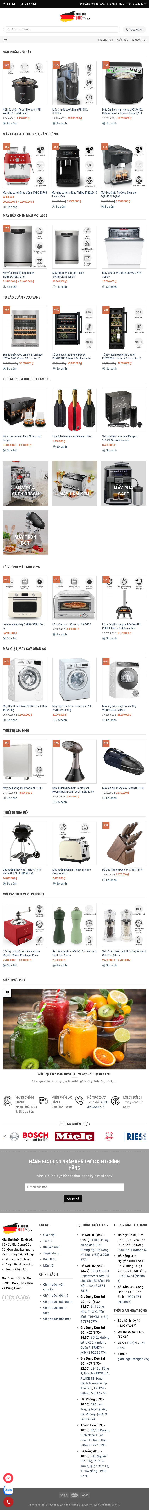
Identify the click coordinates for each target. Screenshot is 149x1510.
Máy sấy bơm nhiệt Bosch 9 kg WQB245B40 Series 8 (119, 708)
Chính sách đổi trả (55, 1295)
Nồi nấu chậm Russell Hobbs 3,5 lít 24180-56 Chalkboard (22, 111)
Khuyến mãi (139, 39)
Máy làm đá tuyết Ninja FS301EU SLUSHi (70, 111)
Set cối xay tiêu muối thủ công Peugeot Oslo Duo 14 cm (124, 953)
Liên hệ (48, 1265)
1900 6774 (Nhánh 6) (132, 1250)
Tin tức (48, 1241)
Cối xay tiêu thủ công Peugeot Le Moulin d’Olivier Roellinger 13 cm (21, 953)
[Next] (143, 1136)
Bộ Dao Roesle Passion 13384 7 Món (122, 869)
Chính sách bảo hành (57, 1302)
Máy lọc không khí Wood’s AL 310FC (23, 788)
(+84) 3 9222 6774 (136, 3)
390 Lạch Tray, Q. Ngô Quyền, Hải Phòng (93, 1409)
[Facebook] (4, 4)
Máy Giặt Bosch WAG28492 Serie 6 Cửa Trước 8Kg (25, 708)
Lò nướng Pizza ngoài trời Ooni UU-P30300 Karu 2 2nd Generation (121, 626)
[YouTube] (13, 4)
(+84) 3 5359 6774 (93, 1393)
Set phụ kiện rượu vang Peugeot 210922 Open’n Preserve (120, 438)
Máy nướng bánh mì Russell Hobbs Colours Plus (71, 871)
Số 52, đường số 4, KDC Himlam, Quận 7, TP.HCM (94, 1342)
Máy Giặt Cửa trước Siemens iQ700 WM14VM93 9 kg (71, 708)
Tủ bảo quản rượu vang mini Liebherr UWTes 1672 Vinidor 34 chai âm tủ (23, 356)
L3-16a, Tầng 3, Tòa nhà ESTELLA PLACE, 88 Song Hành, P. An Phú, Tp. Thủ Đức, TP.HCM (94, 1378)
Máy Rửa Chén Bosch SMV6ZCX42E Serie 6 (122, 274)
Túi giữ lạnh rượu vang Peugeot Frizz (72, 436)
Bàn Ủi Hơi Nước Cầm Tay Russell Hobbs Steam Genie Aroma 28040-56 (73, 790)
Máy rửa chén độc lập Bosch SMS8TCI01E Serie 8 (68, 274)
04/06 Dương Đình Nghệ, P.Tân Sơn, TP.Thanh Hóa (94, 1435)
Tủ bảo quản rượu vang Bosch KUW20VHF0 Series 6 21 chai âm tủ (121, 356)
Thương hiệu (105, 39)
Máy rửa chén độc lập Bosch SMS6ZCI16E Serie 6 (18, 274)
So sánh (10, 123)
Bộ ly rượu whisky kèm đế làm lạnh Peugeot (22, 438)
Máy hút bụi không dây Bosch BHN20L (123, 788)
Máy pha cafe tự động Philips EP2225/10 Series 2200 (74, 194)
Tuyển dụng (51, 1253)
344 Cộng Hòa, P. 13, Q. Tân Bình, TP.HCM (92, 1311)
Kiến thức (122, 39)
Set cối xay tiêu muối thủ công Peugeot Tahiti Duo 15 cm (74, 953)
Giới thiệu (49, 1235)
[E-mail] (8, 4)
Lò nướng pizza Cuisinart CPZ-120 (71, 624)
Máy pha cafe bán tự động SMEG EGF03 (25, 192)
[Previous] (5, 1136)
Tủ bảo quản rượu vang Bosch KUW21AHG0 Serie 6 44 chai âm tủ (71, 356)
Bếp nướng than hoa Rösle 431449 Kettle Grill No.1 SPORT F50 (22, 871)
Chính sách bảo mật (57, 1319)
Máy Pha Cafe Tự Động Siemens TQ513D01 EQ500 (119, 194)
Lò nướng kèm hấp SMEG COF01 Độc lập (23, 626)
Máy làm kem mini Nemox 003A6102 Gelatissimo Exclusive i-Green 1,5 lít (122, 111)
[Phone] (8, 1502)
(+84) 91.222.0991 (93, 1445)
